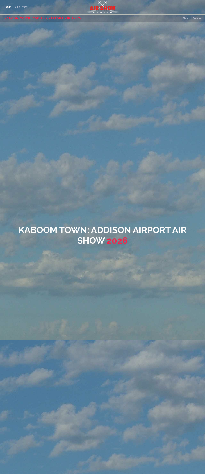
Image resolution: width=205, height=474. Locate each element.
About (186, 18)
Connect (197, 18)
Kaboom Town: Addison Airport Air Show (43, 18)
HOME (7, 7)
